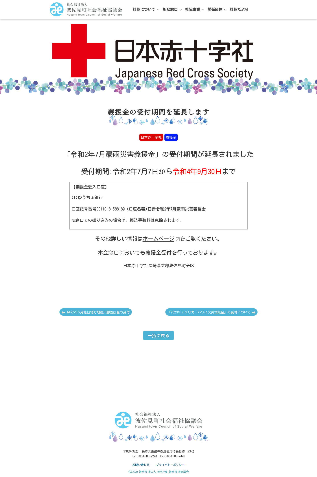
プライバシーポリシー (170, 464)
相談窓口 (172, 9)
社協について (146, 9)
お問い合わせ (140, 464)
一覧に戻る (158, 335)
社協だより (239, 9)
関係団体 (217, 9)
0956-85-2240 (147, 456)
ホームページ (158, 238)
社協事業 (195, 9)
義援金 (171, 137)
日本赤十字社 (151, 137)
